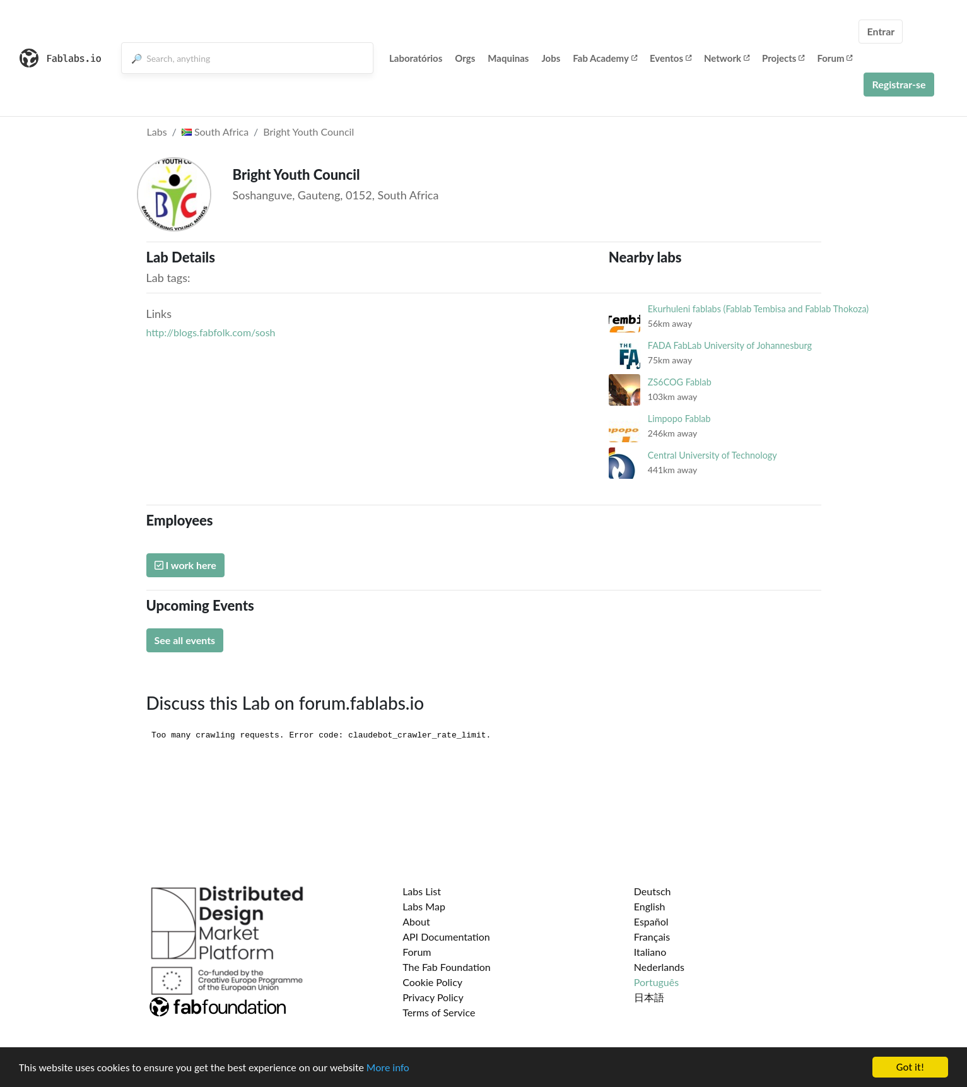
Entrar (880, 31)
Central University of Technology (712, 455)
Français (652, 937)
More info (387, 1067)
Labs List (421, 891)
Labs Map (423, 906)
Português (656, 982)
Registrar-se (898, 84)
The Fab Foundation (446, 967)
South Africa (215, 132)
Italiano (650, 952)
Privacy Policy (433, 997)
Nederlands (659, 967)
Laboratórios (415, 58)
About (416, 921)
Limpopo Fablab (679, 418)
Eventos (670, 58)
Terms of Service (438, 1012)
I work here (185, 565)
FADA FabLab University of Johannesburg (730, 345)
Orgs (465, 58)
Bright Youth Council (308, 132)
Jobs (550, 58)
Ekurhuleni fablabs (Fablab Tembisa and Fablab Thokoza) (758, 308)
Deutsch (652, 891)
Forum (834, 58)
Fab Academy (605, 58)
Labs (157, 132)
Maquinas (508, 58)
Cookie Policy (432, 982)
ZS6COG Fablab (680, 382)
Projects (783, 58)
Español (651, 921)
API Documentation (446, 937)
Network (726, 58)
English (649, 906)
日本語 (649, 997)
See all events (185, 640)
